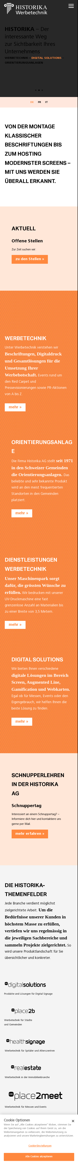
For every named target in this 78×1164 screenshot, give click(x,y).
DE (32, 102)
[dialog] (39, 1139)
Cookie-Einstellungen (39, 1146)
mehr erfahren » (29, 834)
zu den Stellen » (29, 259)
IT (46, 102)
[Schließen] (73, 1121)
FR (39, 102)
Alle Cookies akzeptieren (38, 1157)
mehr (13, 407)
